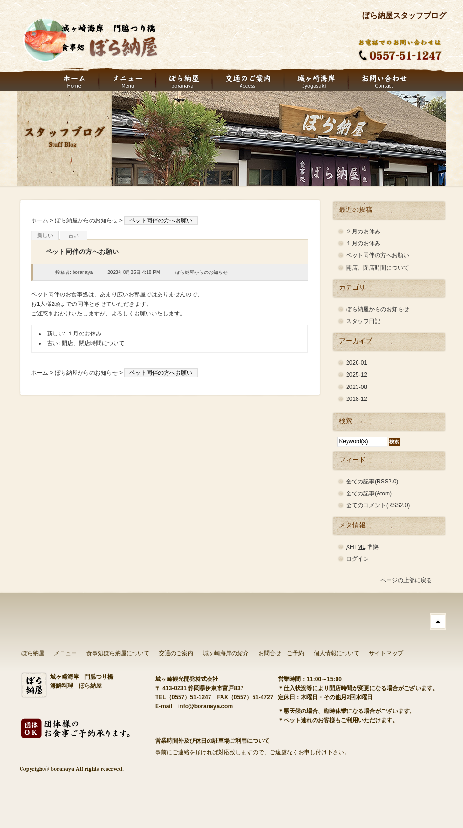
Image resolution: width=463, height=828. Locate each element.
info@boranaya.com (205, 706)
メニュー (65, 653)
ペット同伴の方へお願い (377, 255)
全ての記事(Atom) (369, 493)
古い (73, 235)
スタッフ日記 (363, 321)
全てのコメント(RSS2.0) (378, 505)
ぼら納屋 (32, 653)
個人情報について (336, 653)
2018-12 (356, 399)
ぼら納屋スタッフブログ (404, 15)
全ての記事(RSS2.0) (372, 481)
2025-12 (356, 374)
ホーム (39, 220)
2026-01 (356, 362)
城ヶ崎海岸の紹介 (226, 653)
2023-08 (356, 387)
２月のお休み (363, 231)
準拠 (362, 547)
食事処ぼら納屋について (117, 653)
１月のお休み (84, 333)
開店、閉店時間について (93, 343)
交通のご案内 (176, 653)
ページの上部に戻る (406, 580)
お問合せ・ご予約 (281, 653)
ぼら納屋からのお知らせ (86, 220)
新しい (45, 235)
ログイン (357, 558)
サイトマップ (386, 653)
